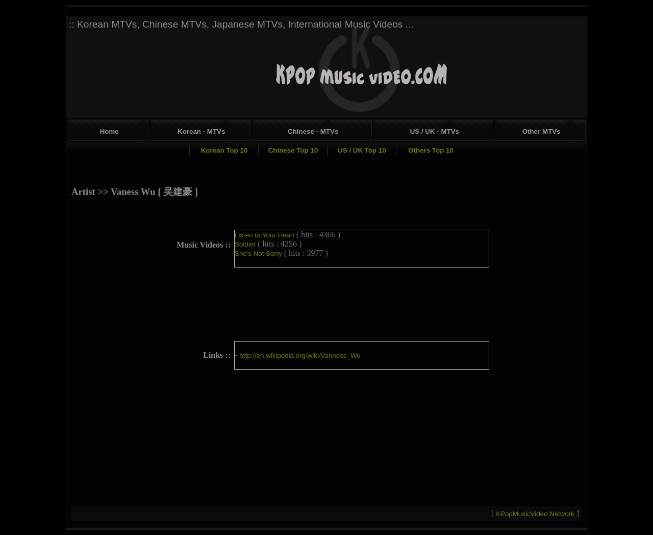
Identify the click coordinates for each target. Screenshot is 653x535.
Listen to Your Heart (265, 235)
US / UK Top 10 (362, 150)
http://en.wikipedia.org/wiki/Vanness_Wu (299, 355)
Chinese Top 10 (293, 150)
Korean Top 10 (224, 150)
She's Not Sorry (259, 253)
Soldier (246, 244)
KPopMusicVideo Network (536, 514)
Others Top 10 (431, 150)
